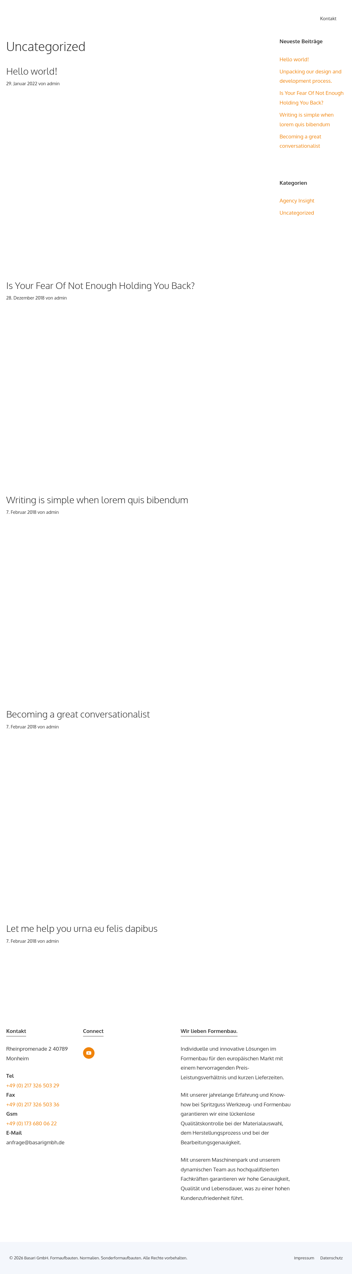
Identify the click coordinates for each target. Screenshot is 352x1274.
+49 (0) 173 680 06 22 (31, 1123)
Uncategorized (297, 212)
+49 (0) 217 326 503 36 (32, 1104)
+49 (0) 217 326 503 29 (32, 1085)
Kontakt (328, 18)
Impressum (304, 1257)
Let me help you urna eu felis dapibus (82, 928)
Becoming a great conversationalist (78, 714)
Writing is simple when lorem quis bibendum (97, 499)
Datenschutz (331, 1257)
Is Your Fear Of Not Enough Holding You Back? (100, 285)
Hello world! (32, 71)
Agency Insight (297, 200)
